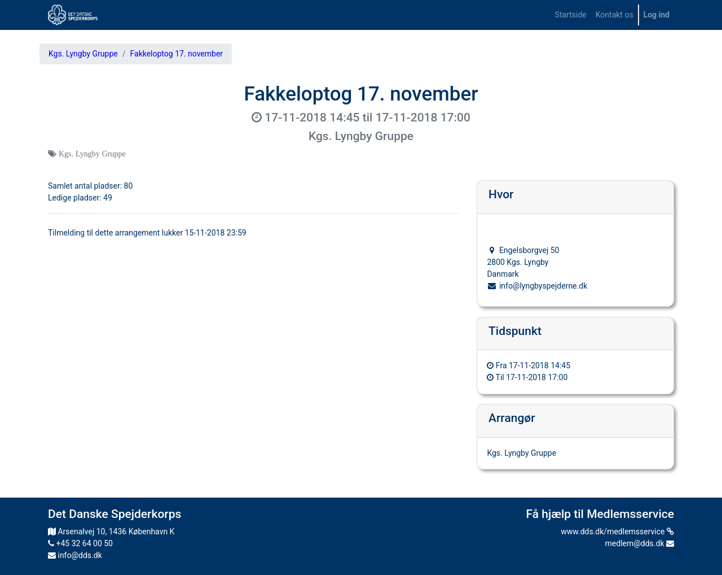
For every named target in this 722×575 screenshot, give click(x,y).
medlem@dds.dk (639, 543)
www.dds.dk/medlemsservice (617, 531)
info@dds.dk (75, 555)
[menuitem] (571, 15)
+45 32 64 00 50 (80, 543)
